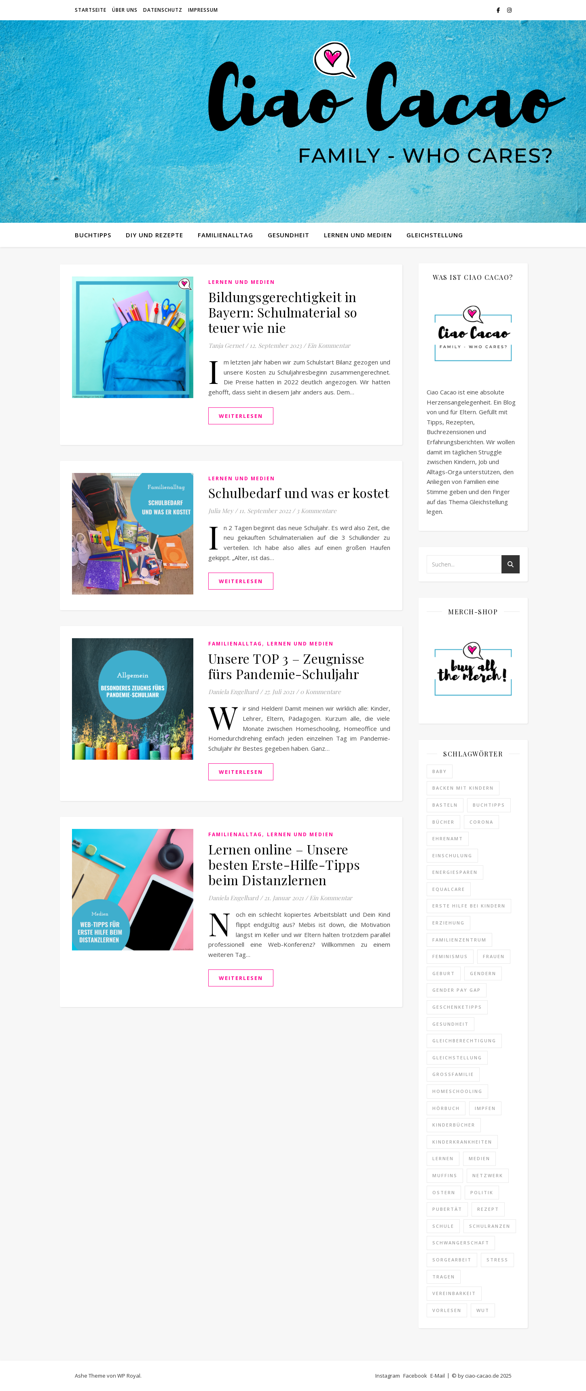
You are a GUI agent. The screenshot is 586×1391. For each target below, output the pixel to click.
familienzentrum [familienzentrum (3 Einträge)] (459, 940)
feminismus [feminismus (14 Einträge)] (450, 956)
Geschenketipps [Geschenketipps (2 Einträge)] (457, 1007)
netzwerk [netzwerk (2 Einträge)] (487, 1175)
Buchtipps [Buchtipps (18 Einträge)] (489, 805)
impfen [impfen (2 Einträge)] (485, 1108)
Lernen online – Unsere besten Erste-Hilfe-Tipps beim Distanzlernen (284, 864)
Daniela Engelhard (233, 692)
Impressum (203, 9)
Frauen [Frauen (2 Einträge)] (494, 956)
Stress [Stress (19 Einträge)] (497, 1260)
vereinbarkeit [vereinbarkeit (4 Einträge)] (454, 1293)
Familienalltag (225, 235)
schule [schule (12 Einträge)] (443, 1226)
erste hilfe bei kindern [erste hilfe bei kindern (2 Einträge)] (469, 906)
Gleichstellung (434, 235)
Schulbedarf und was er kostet (298, 492)
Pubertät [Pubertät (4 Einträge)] (447, 1209)
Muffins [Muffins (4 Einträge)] (444, 1175)
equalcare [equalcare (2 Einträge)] (448, 889)
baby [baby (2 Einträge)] (439, 771)
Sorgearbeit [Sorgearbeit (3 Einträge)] (452, 1260)
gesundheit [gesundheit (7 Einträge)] (450, 1024)
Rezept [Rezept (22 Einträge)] (488, 1209)
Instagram (387, 1375)
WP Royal (128, 1375)
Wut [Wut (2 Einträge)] (482, 1310)
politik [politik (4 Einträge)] (481, 1192)
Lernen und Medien (358, 235)
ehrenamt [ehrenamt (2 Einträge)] (447, 838)
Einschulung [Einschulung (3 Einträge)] (452, 855)
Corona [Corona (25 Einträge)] (481, 822)
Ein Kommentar (328, 345)
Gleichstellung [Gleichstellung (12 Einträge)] (457, 1057)
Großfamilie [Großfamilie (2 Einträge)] (453, 1074)
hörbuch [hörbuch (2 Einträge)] (446, 1108)
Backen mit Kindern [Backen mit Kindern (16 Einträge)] (463, 788)
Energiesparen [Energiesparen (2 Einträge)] (455, 872)
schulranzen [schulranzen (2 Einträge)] (489, 1226)
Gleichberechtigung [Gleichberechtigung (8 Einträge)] (464, 1040)
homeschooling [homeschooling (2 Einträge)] (457, 1091)
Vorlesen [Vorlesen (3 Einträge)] (446, 1310)
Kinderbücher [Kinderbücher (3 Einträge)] (453, 1125)
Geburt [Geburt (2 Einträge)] (443, 973)
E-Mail (437, 1375)
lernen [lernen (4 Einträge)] (443, 1158)
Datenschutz (162, 9)
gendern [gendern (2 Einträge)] (483, 973)
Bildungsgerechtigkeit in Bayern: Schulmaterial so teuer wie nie (283, 312)
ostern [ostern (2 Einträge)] (443, 1192)
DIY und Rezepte (154, 235)
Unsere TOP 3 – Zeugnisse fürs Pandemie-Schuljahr (286, 666)
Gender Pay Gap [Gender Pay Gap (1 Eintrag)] (456, 990)
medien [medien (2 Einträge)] (479, 1158)
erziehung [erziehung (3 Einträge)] (448, 923)
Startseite (90, 9)
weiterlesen (241, 416)
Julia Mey (220, 511)
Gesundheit (288, 235)
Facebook (415, 1375)
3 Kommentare (316, 511)
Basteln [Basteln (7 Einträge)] (445, 805)
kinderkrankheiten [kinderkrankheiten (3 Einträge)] (462, 1142)
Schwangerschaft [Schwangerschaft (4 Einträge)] (460, 1243)
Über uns (125, 9)
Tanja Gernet (226, 345)
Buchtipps (93, 235)
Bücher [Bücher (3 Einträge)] (443, 822)
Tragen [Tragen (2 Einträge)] (443, 1277)
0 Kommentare (320, 692)
